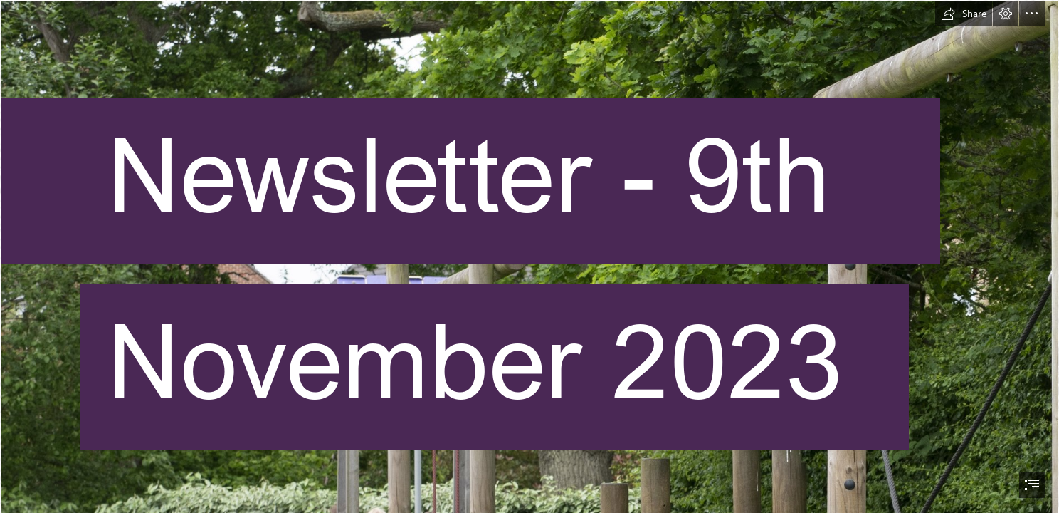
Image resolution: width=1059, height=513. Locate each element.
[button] (963, 13)
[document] (529, 256)
